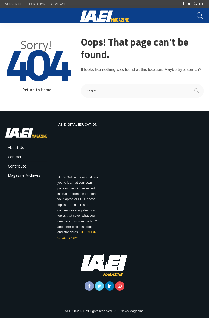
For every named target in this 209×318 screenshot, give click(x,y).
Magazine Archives (24, 175)
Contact (14, 156)
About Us (16, 147)
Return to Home (36, 90)
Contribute (17, 166)
